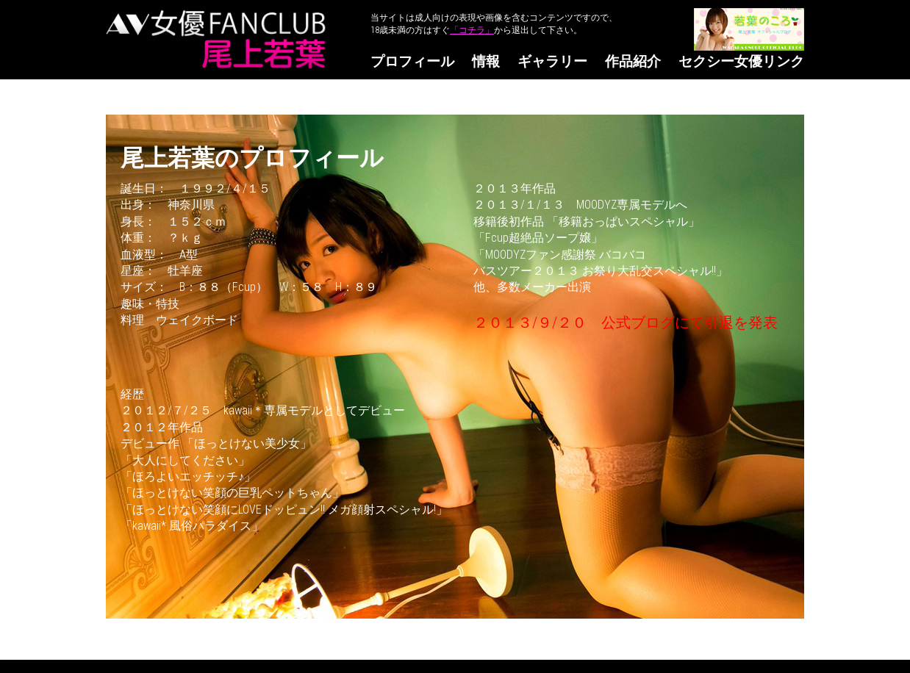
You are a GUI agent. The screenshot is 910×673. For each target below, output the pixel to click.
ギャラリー (552, 61)
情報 (486, 61)
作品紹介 (633, 61)
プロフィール (412, 61)
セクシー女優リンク (741, 61)
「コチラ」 (472, 30)
